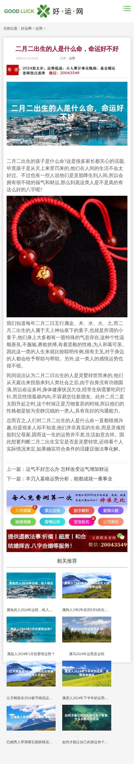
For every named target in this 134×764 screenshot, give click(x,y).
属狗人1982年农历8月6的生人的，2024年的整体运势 (86, 610)
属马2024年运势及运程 (86, 654)
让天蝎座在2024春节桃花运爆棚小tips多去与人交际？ (31, 698)
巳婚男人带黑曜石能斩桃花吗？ (31, 742)
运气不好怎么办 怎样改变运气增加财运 (67, 469)
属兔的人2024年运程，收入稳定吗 (31, 610)
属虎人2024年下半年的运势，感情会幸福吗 (86, 698)
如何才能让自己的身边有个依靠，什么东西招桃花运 (86, 742)
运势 (38, 28)
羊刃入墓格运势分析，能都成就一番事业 (69, 478)
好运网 (26, 28)
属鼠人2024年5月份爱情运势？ (31, 654)
